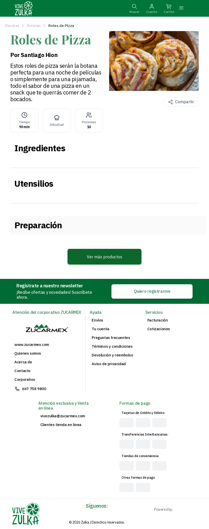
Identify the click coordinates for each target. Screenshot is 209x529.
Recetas (12, 25)
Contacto (22, 371)
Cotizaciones (158, 329)
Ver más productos (104, 256)
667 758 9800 (34, 388)
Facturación (157, 320)
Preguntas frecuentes (111, 337)
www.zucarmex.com (31, 344)
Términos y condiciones (112, 346)
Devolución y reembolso (112, 355)
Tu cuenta (100, 329)
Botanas (34, 25)
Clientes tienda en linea (60, 424)
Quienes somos (27, 353)
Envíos (97, 320)
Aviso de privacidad (109, 364)
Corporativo (24, 379)
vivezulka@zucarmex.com (62, 416)
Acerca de (23, 362)
